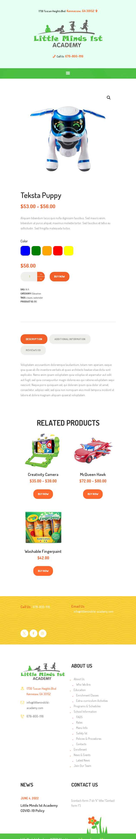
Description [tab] (34, 339)
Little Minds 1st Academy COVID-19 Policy (39, 808)
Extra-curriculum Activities (92, 701)
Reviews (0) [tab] (33, 350)
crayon (29, 297)
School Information (85, 711)
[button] (109, 98)
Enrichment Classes (87, 695)
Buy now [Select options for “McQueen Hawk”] (93, 494)
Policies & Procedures (88, 738)
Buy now (59, 276)
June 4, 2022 (30, 798)
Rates (79, 722)
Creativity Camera (43, 474)
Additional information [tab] (69, 339)
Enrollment (80, 749)
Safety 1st (81, 733)
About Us (79, 679)
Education (36, 293)
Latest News (83, 760)
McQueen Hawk (93, 474)
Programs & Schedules (87, 706)
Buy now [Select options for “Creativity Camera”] (43, 494)
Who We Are (83, 684)
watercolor (38, 297)
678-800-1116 (35, 716)
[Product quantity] (33, 276)
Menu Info (82, 728)
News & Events (82, 755)
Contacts (81, 744)
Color (24, 241)
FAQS (79, 717)
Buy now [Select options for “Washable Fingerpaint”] (43, 571)
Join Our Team (82, 766)
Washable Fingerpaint (43, 551)
